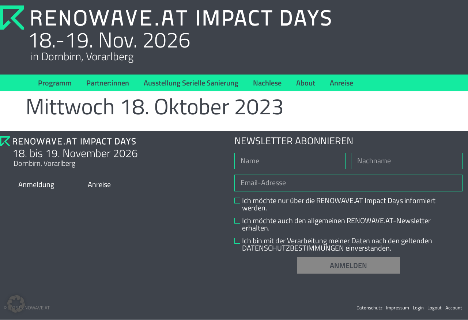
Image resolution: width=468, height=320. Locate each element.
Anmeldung (36, 184)
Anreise (341, 82)
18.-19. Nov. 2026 (108, 39)
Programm (55, 82)
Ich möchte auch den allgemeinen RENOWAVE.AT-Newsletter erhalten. (336, 224)
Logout (434, 308)
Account (453, 308)
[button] (16, 304)
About (305, 82)
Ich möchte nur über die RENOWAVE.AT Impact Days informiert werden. (338, 204)
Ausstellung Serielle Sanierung (191, 82)
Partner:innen (107, 82)
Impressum (397, 308)
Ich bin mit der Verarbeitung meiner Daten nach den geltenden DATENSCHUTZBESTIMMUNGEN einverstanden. (337, 244)
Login (418, 308)
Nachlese (267, 82)
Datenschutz (369, 308)
